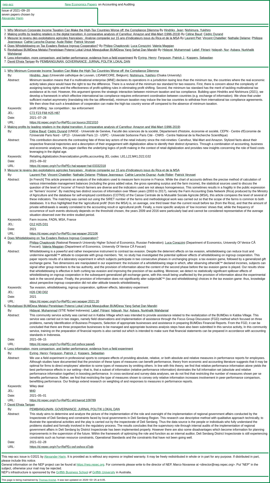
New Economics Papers (81, 4)
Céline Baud (194, 34)
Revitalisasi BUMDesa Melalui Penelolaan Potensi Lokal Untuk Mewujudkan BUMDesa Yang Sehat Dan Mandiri (82, 49)
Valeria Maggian (163, 45)
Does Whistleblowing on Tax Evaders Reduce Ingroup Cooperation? (53, 45)
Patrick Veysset (84, 41)
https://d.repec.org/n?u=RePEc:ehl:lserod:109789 (63, 400)
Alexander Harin (12, 18)
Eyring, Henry (147, 57)
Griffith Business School (72, 472)
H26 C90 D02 (39, 292)
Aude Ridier (65, 41)
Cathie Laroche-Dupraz (39, 41)
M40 (32, 390)
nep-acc (8, 4)
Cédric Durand (213, 34)
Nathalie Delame (239, 38)
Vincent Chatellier (214, 38)
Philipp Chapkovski (116, 45)
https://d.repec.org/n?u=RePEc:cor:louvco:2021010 (64, 122)
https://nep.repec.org (90, 464)
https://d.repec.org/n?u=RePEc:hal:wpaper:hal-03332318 (68, 165)
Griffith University (103, 472)
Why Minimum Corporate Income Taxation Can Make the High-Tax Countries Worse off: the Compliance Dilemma (83, 30)
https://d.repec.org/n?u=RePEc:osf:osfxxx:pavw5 (62, 344)
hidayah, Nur (220, 49)
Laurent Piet (193, 38)
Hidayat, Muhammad (176, 49)
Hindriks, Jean (173, 30)
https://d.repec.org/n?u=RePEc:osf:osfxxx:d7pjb (61, 446)
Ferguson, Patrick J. (171, 57)
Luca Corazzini (141, 45)
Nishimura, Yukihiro (198, 30)
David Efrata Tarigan (21, 61)
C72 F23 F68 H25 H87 (45, 113)
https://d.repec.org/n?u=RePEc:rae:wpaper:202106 (64, 233)
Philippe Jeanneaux (110, 174)
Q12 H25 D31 (39, 224)
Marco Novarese (184, 464)
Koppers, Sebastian (200, 57)
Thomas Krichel (47, 479)
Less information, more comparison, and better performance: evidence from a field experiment (70, 57)
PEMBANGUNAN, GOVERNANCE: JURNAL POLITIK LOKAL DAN (85, 61)
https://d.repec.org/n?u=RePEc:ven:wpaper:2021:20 (64, 301)
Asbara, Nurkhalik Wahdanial (149, 310)
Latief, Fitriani (201, 49)
